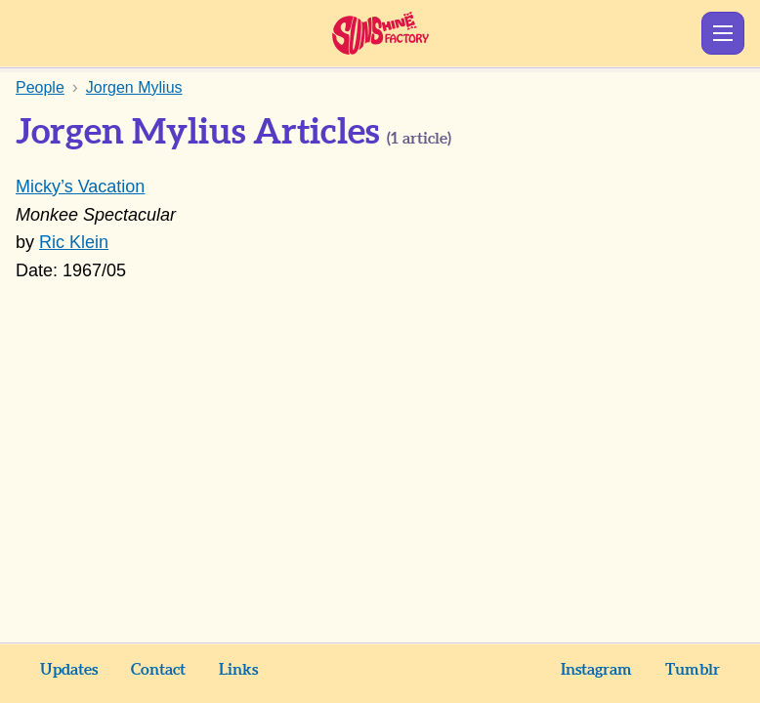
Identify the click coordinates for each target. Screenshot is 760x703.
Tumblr (692, 670)
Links (238, 670)
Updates (69, 670)
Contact (158, 670)
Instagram (596, 670)
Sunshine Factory (380, 33)
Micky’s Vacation (80, 186)
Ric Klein (73, 242)
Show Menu (722, 33)
